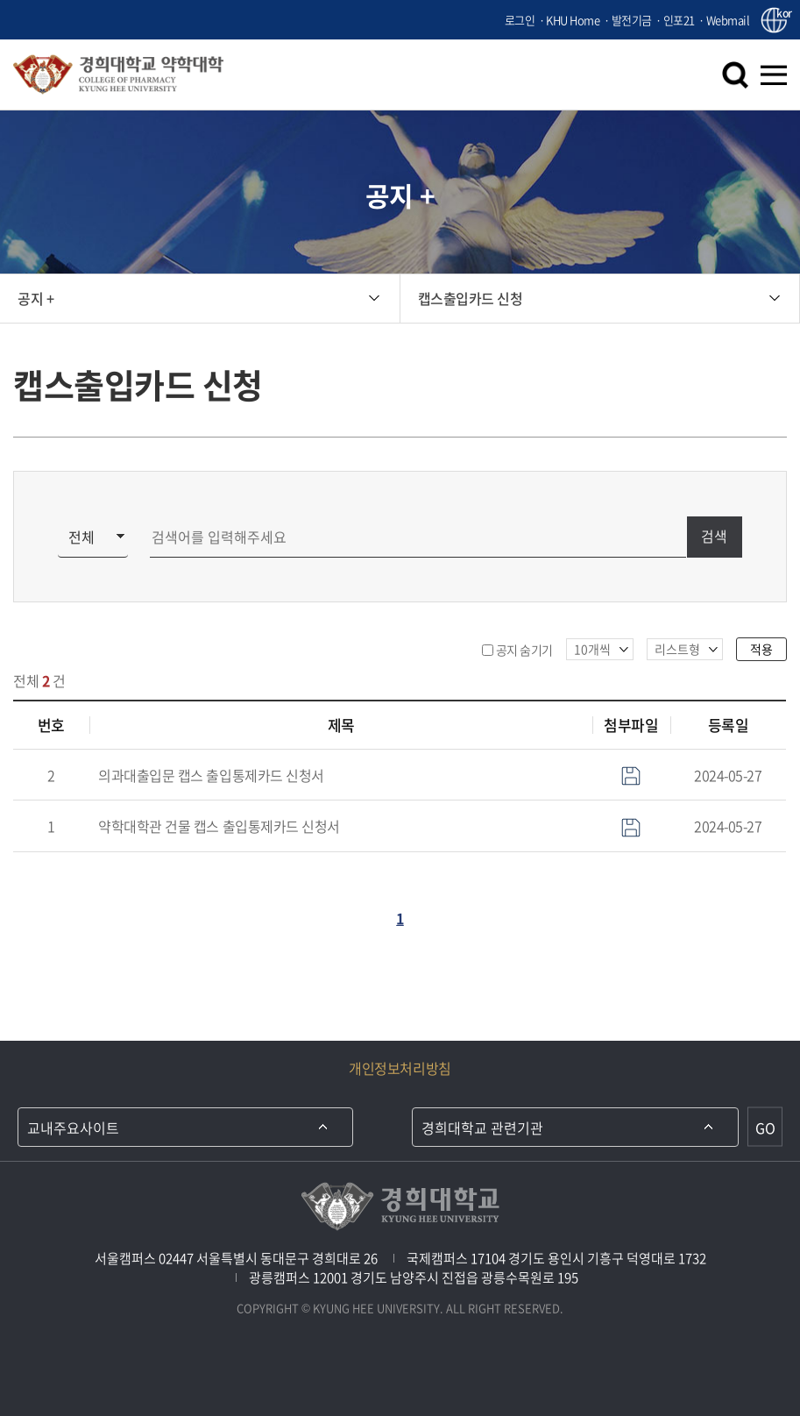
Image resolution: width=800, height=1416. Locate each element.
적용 (761, 649)
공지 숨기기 (524, 649)
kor (781, 14)
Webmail (728, 19)
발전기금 (632, 19)
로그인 (520, 19)
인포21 (679, 19)
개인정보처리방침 (399, 1067)
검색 (735, 74)
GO (765, 1126)
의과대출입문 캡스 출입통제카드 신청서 (210, 775)
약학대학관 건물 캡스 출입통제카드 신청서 (218, 825)
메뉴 (774, 74)
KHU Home (572, 19)
